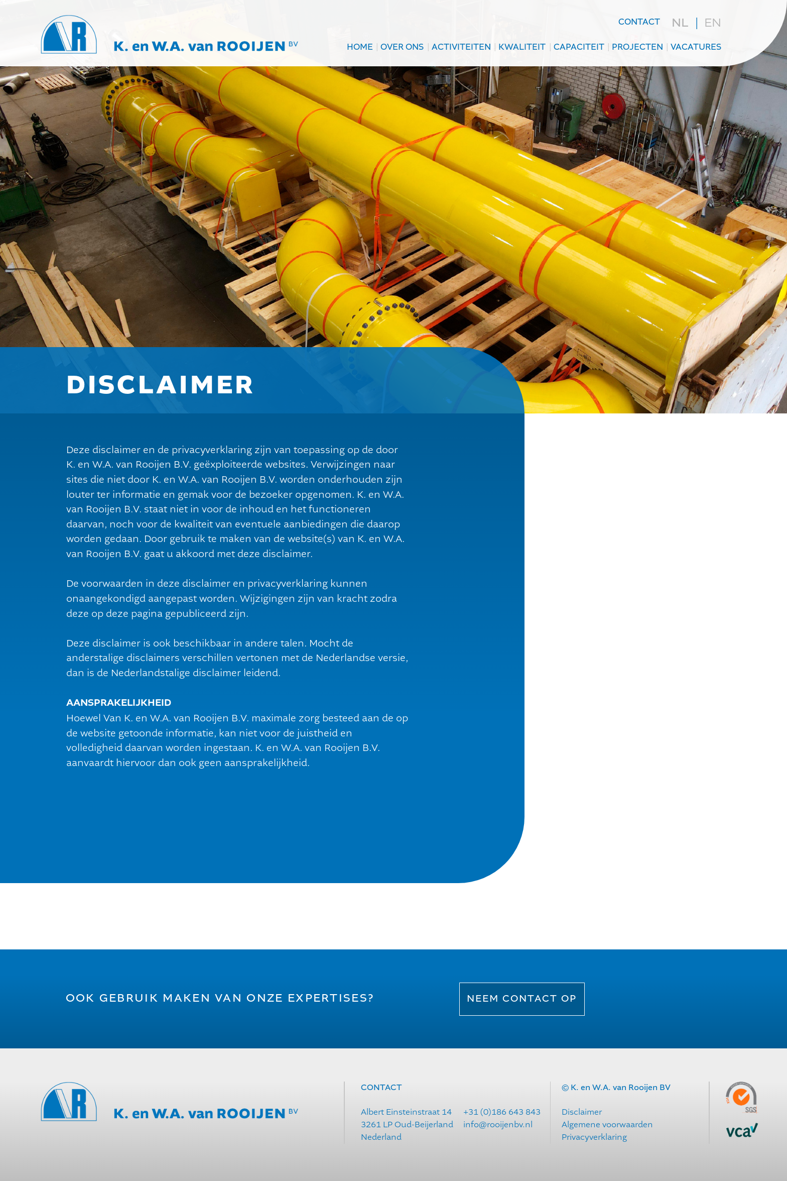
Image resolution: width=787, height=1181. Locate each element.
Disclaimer (582, 1112)
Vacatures (696, 47)
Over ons (402, 47)
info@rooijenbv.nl (498, 1124)
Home (360, 47)
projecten (637, 47)
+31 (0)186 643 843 (502, 1112)
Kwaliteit (522, 47)
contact (639, 22)
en (712, 23)
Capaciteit (579, 47)
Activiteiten (461, 47)
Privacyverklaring (594, 1137)
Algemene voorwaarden (607, 1124)
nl (680, 23)
